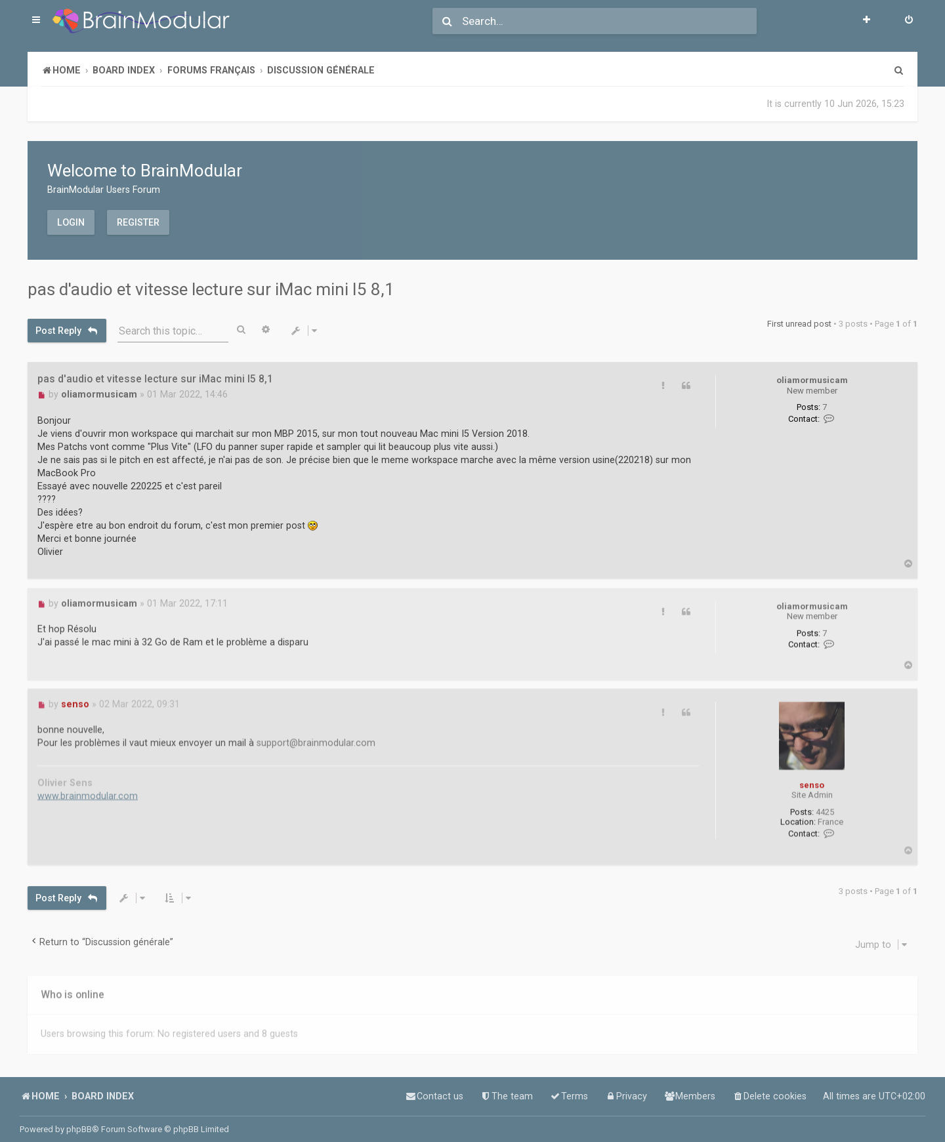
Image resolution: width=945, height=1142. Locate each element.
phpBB (79, 1129)
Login (71, 221)
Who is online (72, 991)
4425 (825, 808)
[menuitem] (909, 21)
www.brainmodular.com (87, 792)
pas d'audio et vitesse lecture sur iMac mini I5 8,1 (211, 289)
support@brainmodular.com (316, 739)
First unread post (799, 324)
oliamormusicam (812, 379)
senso (811, 781)
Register (138, 221)
